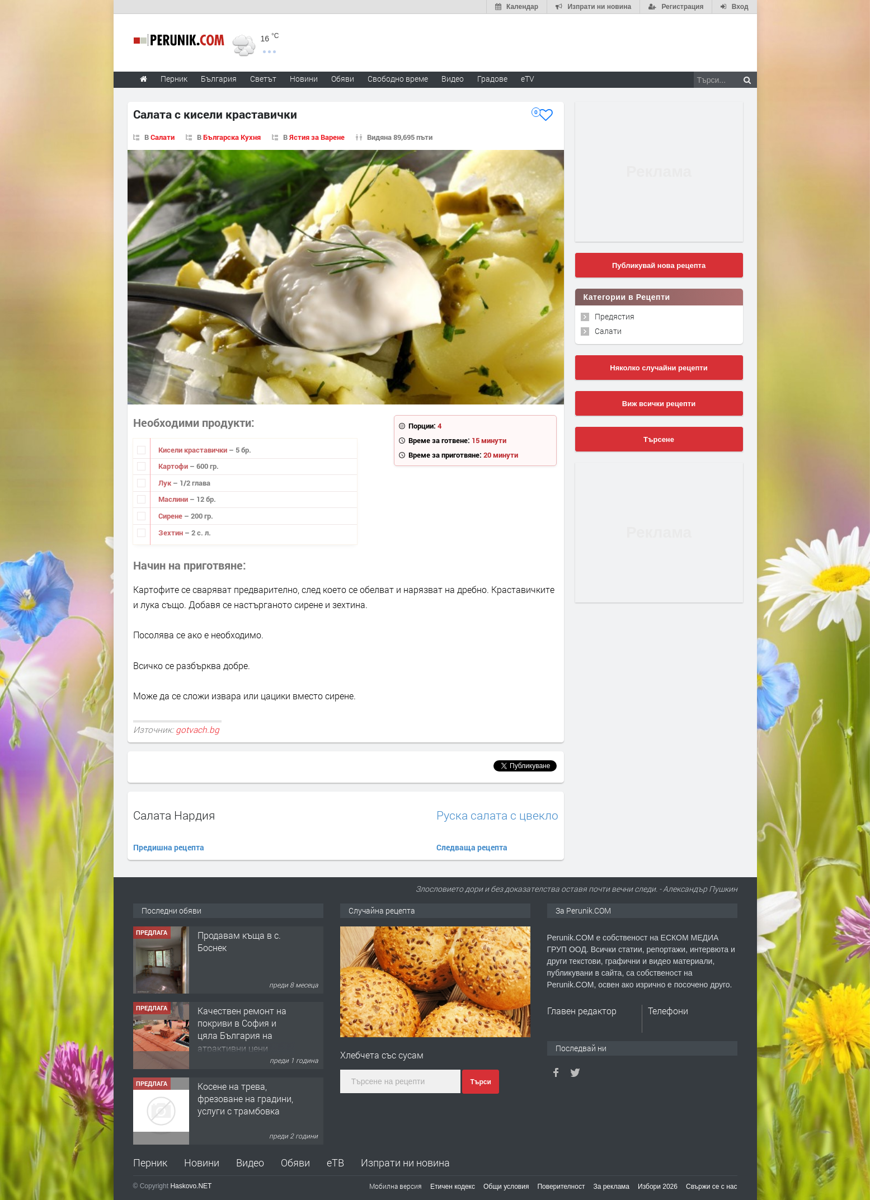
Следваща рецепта (471, 847)
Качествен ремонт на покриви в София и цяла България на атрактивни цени (241, 1029)
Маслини (174, 499)
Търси (480, 1082)
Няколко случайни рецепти (658, 368)
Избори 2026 (658, 1186)
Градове (492, 78)
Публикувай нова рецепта (659, 265)
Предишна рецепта (168, 847)
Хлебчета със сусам (382, 1055)
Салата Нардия (174, 815)
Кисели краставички (193, 450)
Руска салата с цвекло (497, 815)
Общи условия (506, 1186)
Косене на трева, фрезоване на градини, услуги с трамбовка (245, 1098)
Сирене (171, 516)
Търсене (658, 439)
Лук (165, 483)
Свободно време (398, 78)
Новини (304, 78)
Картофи (174, 466)
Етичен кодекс (452, 1186)
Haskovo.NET (190, 1186)
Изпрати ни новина (405, 1162)
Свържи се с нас (711, 1186)
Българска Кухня (232, 137)
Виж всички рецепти (658, 403)
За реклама (611, 1186)
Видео (250, 1162)
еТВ (335, 1162)
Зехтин (171, 533)
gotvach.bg (197, 729)
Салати (163, 137)
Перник (150, 1162)
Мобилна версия (395, 1186)
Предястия (614, 316)
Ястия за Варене (317, 137)
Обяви (295, 1162)
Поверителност (561, 1186)
